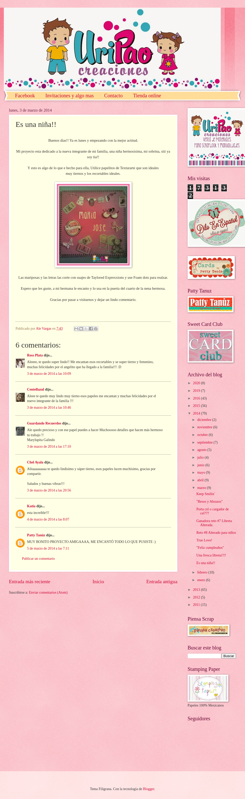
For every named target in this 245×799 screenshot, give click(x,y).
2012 (197, 597)
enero (201, 580)
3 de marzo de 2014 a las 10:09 (49, 374)
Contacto (113, 95)
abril (201, 480)
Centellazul (35, 389)
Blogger (148, 789)
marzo (202, 488)
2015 (197, 406)
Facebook (25, 95)
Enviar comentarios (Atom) (48, 592)
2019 (197, 391)
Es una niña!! (205, 563)
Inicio (98, 581)
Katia (31, 506)
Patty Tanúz (36, 535)
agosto (202, 450)
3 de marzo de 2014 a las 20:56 (49, 490)
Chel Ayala (35, 462)
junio (201, 465)
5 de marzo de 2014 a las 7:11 (48, 548)
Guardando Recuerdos (44, 423)
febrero (202, 572)
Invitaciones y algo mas (69, 95)
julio (201, 457)
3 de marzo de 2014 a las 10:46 (49, 407)
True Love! (204, 540)
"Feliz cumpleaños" (210, 548)
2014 (197, 413)
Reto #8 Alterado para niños (216, 533)
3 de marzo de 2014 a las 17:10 (49, 446)
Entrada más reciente (29, 581)
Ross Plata (35, 355)
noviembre (205, 427)
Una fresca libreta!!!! (211, 555)
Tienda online (147, 95)
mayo (201, 472)
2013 (197, 590)
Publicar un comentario (38, 559)
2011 (197, 605)
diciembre (204, 420)
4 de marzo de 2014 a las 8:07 (48, 519)
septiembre (205, 442)
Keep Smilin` (205, 494)
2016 (197, 398)
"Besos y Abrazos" (209, 501)
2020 (197, 383)
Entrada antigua (161, 581)
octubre (203, 435)
